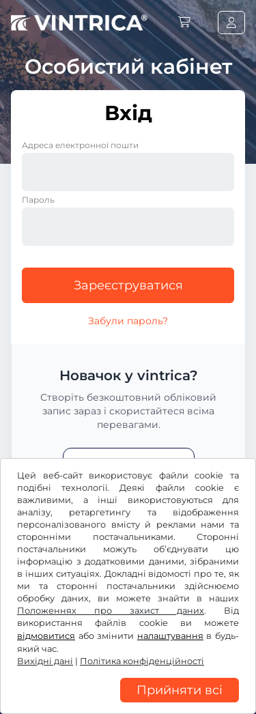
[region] (128, 704)
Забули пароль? (128, 321)
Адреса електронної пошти (80, 145)
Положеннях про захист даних (110, 610)
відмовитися (46, 636)
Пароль (38, 200)
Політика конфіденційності (142, 661)
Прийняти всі (180, 690)
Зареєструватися (128, 285)
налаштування (170, 636)
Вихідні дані (45, 661)
